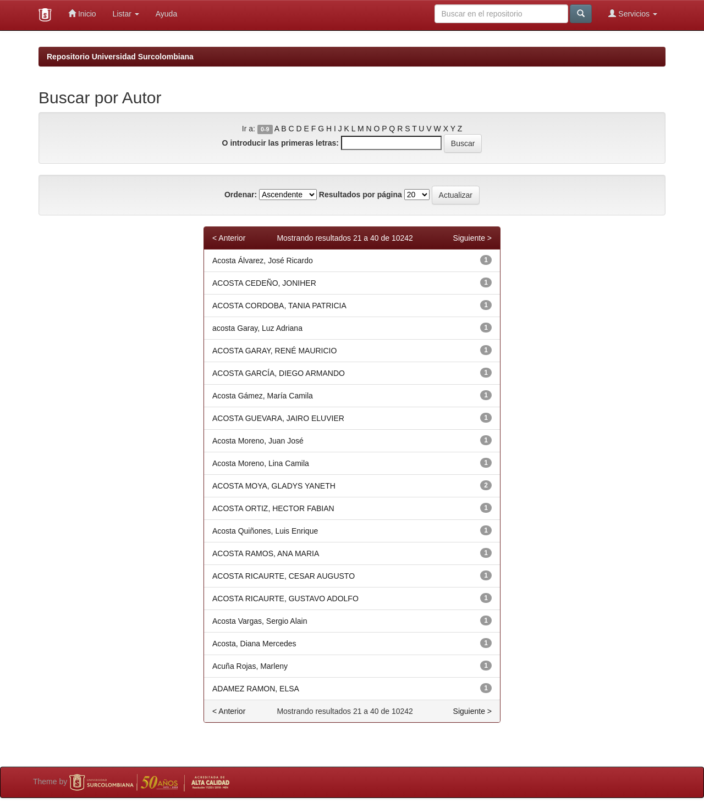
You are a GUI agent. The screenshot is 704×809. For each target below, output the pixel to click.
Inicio (82, 13)
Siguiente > (472, 238)
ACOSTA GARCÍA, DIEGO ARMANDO (278, 373)
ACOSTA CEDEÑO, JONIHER (264, 283)
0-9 (265, 129)
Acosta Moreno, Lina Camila (260, 463)
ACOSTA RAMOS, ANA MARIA (265, 553)
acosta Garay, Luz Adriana (257, 328)
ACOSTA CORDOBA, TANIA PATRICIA (279, 305)
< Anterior (228, 238)
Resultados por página (360, 194)
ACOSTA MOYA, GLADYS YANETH (274, 485)
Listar (126, 13)
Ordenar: (240, 194)
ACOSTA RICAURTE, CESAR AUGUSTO (283, 576)
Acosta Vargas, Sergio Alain (259, 621)
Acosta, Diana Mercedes (254, 643)
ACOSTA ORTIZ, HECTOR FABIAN (273, 508)
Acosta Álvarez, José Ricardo (262, 260)
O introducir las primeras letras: (280, 142)
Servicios (632, 13)
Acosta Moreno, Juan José (258, 440)
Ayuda (166, 13)
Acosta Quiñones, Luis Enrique (265, 531)
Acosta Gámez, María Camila (262, 395)
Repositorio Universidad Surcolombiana (120, 56)
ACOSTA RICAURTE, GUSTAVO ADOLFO (285, 598)
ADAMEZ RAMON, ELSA (255, 688)
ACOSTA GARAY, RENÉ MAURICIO (274, 350)
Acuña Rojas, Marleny (250, 666)
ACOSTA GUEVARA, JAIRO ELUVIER (278, 418)
